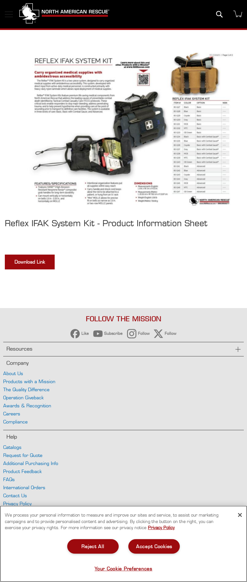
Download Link (29, 262)
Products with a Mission (29, 381)
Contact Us (15, 495)
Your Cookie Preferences (123, 568)
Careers (11, 413)
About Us (13, 373)
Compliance (15, 421)
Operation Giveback (23, 397)
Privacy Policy (17, 503)
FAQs (9, 479)
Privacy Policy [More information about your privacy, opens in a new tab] (161, 527)
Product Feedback (22, 471)
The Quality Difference (26, 389)
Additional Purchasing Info (30, 463)
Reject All (92, 546)
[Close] (240, 515)
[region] (123, 544)
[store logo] (64, 14)
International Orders (24, 487)
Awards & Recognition (27, 405)
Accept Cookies (154, 546)
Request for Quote (22, 455)
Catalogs (12, 447)
